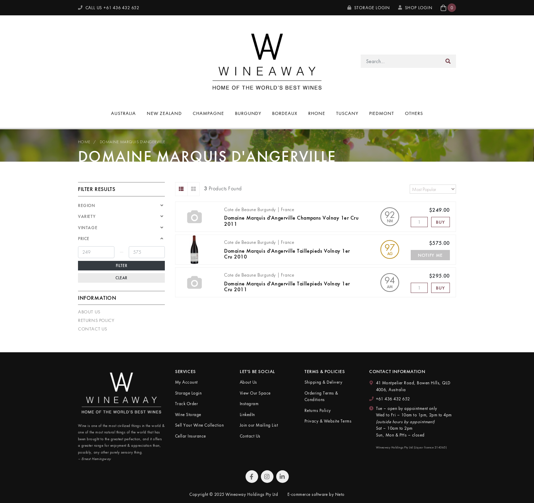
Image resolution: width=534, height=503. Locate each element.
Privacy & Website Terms (327, 421)
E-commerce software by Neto (316, 494)
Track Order (186, 403)
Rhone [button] (316, 113)
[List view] (181, 189)
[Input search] (401, 61)
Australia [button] (123, 113)
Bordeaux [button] (284, 113)
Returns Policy (96, 320)
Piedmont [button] (381, 113)
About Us (89, 312)
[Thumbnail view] (193, 189)
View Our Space (255, 393)
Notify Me (430, 255)
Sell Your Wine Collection (199, 425)
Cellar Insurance (190, 436)
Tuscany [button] (347, 113)
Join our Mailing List (259, 425)
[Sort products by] (433, 189)
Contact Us (92, 329)
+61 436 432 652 (393, 399)
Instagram (249, 403)
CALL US (108, 8)
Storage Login (368, 8)
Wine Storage (188, 414)
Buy (440, 222)
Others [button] (414, 113)
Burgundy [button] (248, 113)
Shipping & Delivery (323, 382)
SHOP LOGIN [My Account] (415, 8)
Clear (121, 278)
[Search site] (448, 61)
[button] (448, 7)
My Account (186, 382)
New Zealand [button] (164, 113)
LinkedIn (247, 414)
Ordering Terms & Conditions (321, 396)
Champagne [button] (208, 113)
